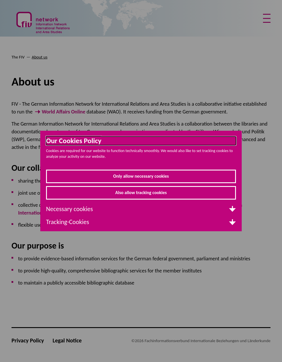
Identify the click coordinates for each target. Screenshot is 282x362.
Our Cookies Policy (73, 141)
